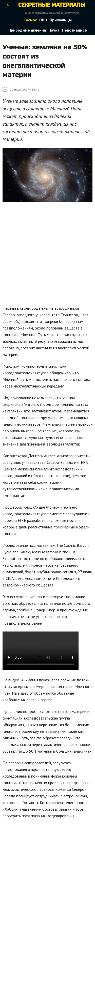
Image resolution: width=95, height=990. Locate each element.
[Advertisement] (47, 255)
